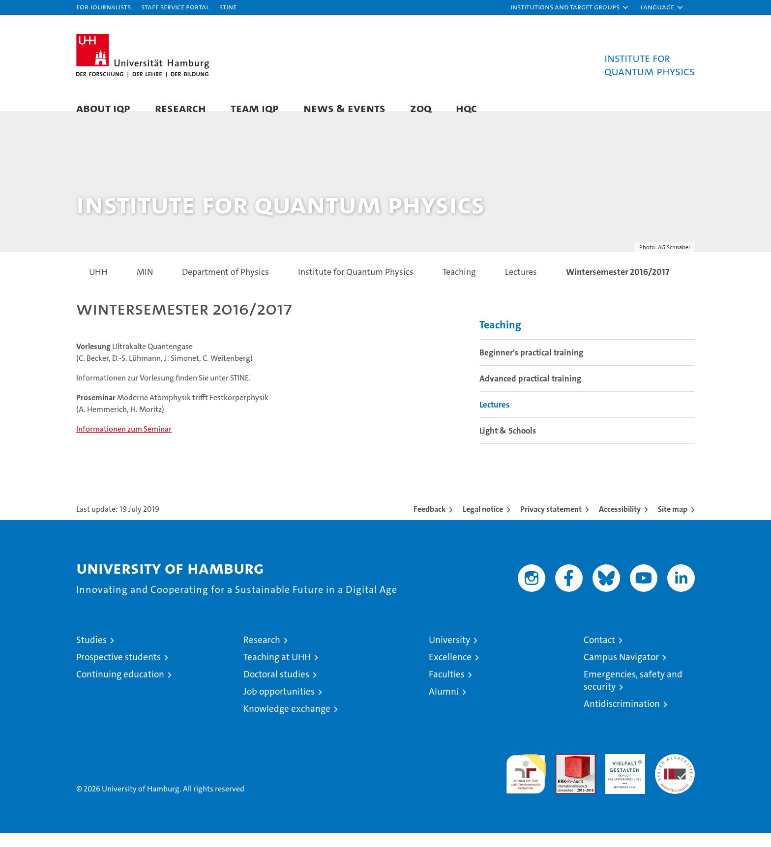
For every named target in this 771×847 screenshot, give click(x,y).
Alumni (444, 705)
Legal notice (483, 523)
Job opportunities (279, 705)
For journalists (103, 6)
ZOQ (420, 108)
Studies (91, 653)
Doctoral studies (276, 688)
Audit (565, 773)
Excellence (450, 671)
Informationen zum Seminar (124, 443)
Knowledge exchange (286, 722)
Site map (672, 523)
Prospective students (118, 671)
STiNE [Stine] (228, 6)
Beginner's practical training (531, 365)
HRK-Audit (622, 773)
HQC (466, 108)
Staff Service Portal (175, 6)
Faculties (447, 688)
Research (180, 108)
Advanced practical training (530, 391)
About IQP (103, 108)
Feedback (429, 523)
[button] (569, 7)
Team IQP (255, 108)
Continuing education (120, 688)
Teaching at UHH (277, 671)
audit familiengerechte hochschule (526, 783)
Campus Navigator (621, 671)
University (449, 653)
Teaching (500, 338)
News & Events (344, 108)
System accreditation (675, 778)
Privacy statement (551, 523)
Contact (599, 653)
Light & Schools (507, 443)
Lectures (494, 417)
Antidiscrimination (622, 717)
